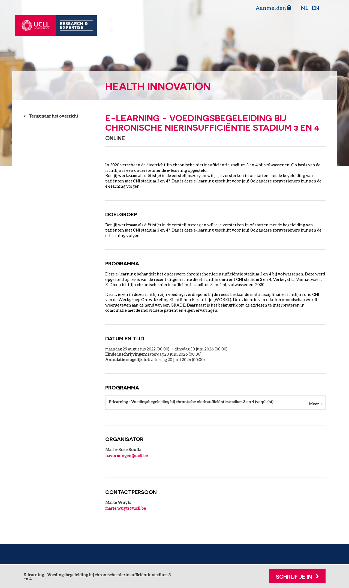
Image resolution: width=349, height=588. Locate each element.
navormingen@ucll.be (126, 456)
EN (316, 7)
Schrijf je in (294, 576)
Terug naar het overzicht (53, 115)
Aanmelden (270, 7)
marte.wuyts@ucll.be (125, 508)
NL (304, 7)
